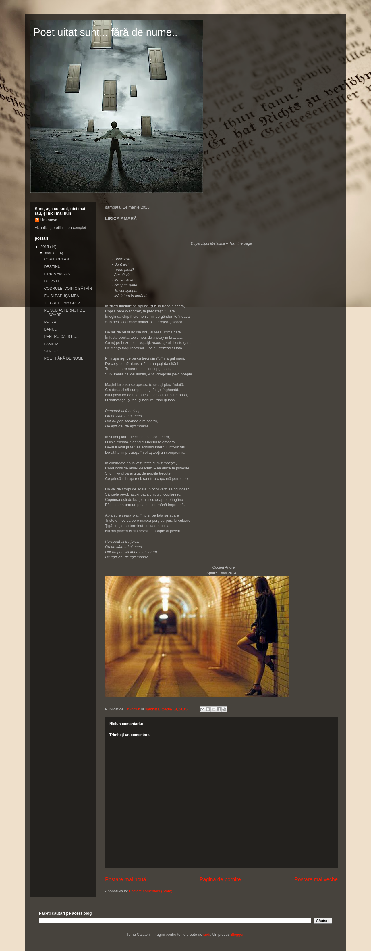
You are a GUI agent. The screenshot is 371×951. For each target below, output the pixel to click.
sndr (206, 934)
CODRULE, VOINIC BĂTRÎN (68, 288)
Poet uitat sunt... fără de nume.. (105, 32)
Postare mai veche (316, 879)
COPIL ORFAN (56, 259)
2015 (45, 246)
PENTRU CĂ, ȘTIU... (61, 336)
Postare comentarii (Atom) (150, 891)
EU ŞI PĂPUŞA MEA (61, 296)
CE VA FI (51, 281)
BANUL (50, 329)
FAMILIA (51, 344)
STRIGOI (51, 351)
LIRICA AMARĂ (57, 274)
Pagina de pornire (220, 879)
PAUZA (50, 322)
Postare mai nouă (125, 879)
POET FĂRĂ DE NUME (63, 358)
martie (51, 253)
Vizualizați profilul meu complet (60, 227)
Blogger (237, 934)
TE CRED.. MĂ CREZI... (64, 303)
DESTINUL (53, 266)
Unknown (48, 220)
